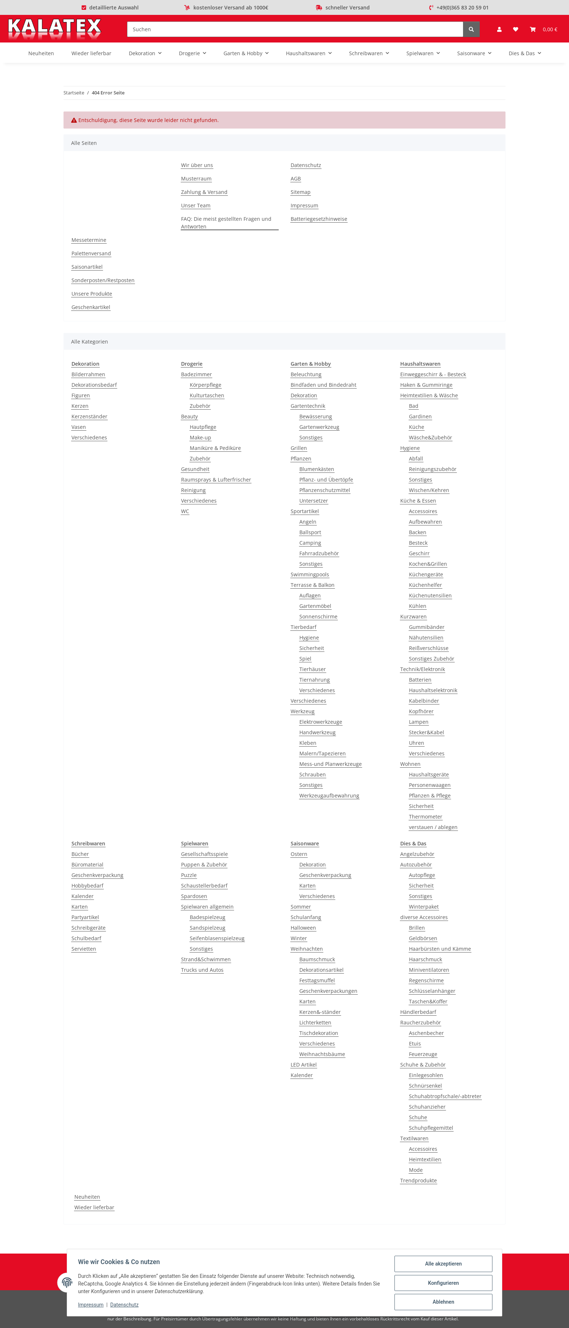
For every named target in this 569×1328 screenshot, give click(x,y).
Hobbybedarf (87, 885)
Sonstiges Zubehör (431, 658)
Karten (79, 906)
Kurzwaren (413, 616)
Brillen (417, 927)
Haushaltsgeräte (429, 774)
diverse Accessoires (424, 917)
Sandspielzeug (207, 927)
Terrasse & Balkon (313, 584)
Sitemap (301, 191)
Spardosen (194, 896)
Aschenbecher (426, 1032)
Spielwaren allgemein (207, 906)
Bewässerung (315, 416)
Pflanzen (301, 458)
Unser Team (195, 205)
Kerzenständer (89, 416)
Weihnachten (307, 948)
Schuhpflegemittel (431, 1127)
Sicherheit (311, 648)
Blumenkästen (316, 469)
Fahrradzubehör (319, 553)
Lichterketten (315, 1022)
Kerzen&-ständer (320, 1011)
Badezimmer (196, 374)
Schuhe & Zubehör (423, 1064)
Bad (413, 405)
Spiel (305, 658)
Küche (416, 426)
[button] (499, 29)
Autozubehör (416, 864)
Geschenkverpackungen (328, 990)
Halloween (303, 927)
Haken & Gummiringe (426, 384)
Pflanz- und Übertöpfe (326, 479)
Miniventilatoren (429, 969)
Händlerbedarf (418, 1011)
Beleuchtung (306, 374)
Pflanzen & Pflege (430, 795)
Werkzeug (303, 711)
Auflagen (310, 595)
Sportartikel (305, 511)
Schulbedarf (86, 938)
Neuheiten (87, 1196)
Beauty (189, 416)
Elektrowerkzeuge (320, 721)
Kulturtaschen (207, 395)
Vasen (78, 426)
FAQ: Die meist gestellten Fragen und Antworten (226, 222)
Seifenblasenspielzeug (217, 938)
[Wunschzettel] (515, 29)
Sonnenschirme (318, 616)
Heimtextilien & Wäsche (429, 395)
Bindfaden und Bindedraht (323, 384)
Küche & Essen (418, 500)
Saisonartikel (87, 266)
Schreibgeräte (88, 927)
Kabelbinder (424, 700)
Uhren (416, 742)
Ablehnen (442, 1302)
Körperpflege (205, 384)
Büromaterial (87, 864)
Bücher (80, 853)
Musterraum (196, 178)
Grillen (299, 447)
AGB (296, 178)
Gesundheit (195, 469)
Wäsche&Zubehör (430, 437)
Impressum (91, 1305)
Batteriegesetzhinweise (319, 218)
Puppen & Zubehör (204, 864)
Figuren (80, 395)
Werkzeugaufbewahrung (329, 795)
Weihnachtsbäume (322, 1054)
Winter (299, 938)
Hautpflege (203, 426)
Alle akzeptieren (442, 1264)
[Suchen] (295, 29)
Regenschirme (426, 980)
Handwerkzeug (317, 732)
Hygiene (309, 637)
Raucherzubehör (420, 1022)
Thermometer (425, 816)
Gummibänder (427, 627)
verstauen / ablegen (433, 827)
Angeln (307, 521)
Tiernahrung (314, 679)
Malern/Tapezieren (322, 753)
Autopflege (422, 875)
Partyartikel (85, 917)
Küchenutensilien (430, 595)
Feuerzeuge (423, 1054)
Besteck (418, 542)
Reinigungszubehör (433, 469)
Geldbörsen (423, 938)
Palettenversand (91, 253)
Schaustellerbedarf (204, 885)
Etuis (415, 1043)
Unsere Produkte (91, 293)
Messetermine (88, 239)
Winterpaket (424, 906)
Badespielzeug (207, 917)
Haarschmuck (425, 959)
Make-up (200, 437)
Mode (416, 1169)
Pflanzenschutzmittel (324, 490)
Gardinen (420, 416)
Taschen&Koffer (428, 1001)
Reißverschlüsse (429, 648)
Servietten (83, 948)
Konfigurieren (442, 1283)
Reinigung (193, 490)
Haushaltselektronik (433, 690)
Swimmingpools (310, 574)
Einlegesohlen (426, 1075)
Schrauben (312, 774)
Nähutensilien (426, 637)
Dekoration (304, 395)
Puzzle (189, 875)
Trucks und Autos (202, 969)
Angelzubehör (417, 853)
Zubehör (200, 405)
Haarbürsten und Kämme (440, 948)
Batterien (420, 679)
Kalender (82, 896)
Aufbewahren (425, 521)
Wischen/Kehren (429, 490)
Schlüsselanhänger (432, 990)
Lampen (419, 721)
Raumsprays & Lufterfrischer (216, 479)
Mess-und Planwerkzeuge (330, 763)
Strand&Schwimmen (206, 959)
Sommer (301, 906)
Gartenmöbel (315, 605)
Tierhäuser (312, 669)
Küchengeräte (426, 574)
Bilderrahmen (88, 374)
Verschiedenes (89, 437)
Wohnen (410, 763)
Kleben (307, 742)
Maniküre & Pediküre (215, 447)
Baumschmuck (317, 959)
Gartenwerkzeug (319, 426)
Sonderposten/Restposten (103, 280)
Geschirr (419, 553)
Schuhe (418, 1117)
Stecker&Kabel (426, 732)
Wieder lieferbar (94, 1207)
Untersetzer (313, 500)
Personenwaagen (430, 784)
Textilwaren (414, 1138)
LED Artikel (304, 1064)
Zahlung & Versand (204, 191)
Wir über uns (197, 165)
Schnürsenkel (425, 1085)
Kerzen (80, 405)
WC (185, 511)
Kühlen (417, 605)
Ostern (299, 853)
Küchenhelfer (425, 584)
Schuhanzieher (427, 1106)
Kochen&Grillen (428, 563)
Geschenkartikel (90, 307)
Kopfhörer (421, 711)
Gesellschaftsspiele (204, 853)
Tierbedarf (303, 627)
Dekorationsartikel (321, 969)
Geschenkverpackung (97, 875)
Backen (417, 532)
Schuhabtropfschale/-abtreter (445, 1096)
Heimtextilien (425, 1159)
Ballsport (310, 532)
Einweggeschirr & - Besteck (433, 374)
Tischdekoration (318, 1032)
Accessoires (423, 511)
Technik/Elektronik (422, 669)
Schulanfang (306, 917)
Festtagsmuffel (317, 980)
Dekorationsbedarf (94, 384)
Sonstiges (311, 437)
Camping (310, 542)
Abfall (416, 458)
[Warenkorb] (543, 29)
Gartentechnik (308, 405)
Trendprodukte (418, 1180)
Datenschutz (125, 1305)
